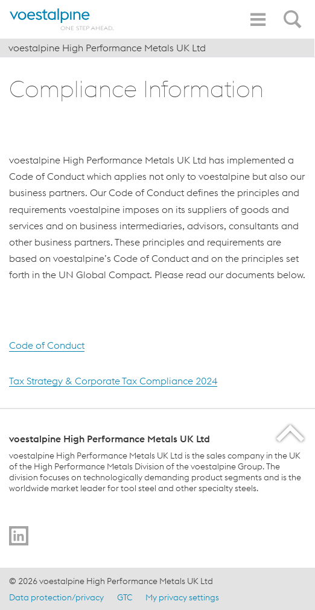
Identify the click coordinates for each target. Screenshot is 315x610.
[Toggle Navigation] (257, 20)
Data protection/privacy (56, 597)
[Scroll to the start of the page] (291, 433)
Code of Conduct (46, 346)
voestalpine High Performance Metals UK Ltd (107, 47)
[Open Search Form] (294, 13)
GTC (124, 597)
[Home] (63, 19)
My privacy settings (182, 597)
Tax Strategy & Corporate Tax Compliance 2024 (113, 381)
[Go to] (18, 535)
